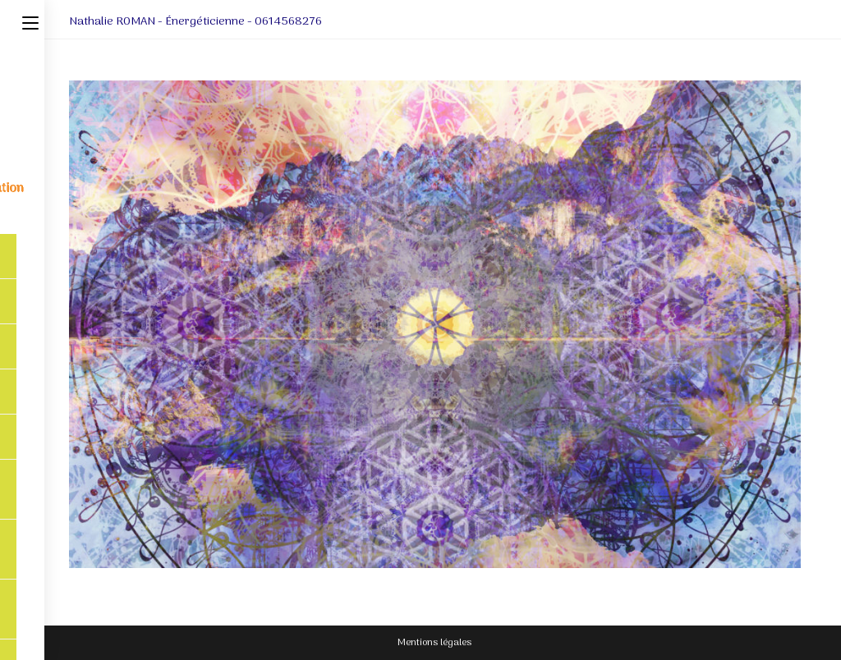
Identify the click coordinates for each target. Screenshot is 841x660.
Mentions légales (434, 643)
